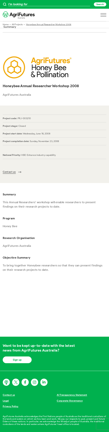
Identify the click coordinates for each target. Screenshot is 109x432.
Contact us (9, 395)
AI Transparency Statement (72, 395)
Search (100, 4)
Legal (6, 400)
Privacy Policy (10, 406)
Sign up (17, 359)
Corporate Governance (70, 400)
